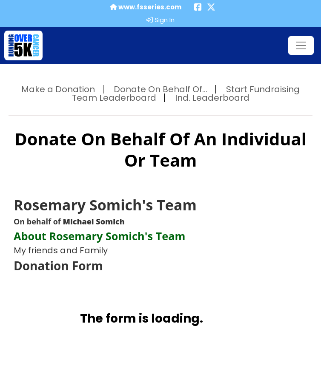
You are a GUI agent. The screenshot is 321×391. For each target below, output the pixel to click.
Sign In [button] (160, 20)
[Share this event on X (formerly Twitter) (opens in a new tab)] (211, 7)
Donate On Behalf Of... (160, 89)
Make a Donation (58, 89)
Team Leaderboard (114, 98)
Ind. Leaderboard (212, 98)
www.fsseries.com (145, 7)
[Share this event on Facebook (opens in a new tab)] (198, 7)
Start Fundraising (263, 89)
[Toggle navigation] (301, 45)
